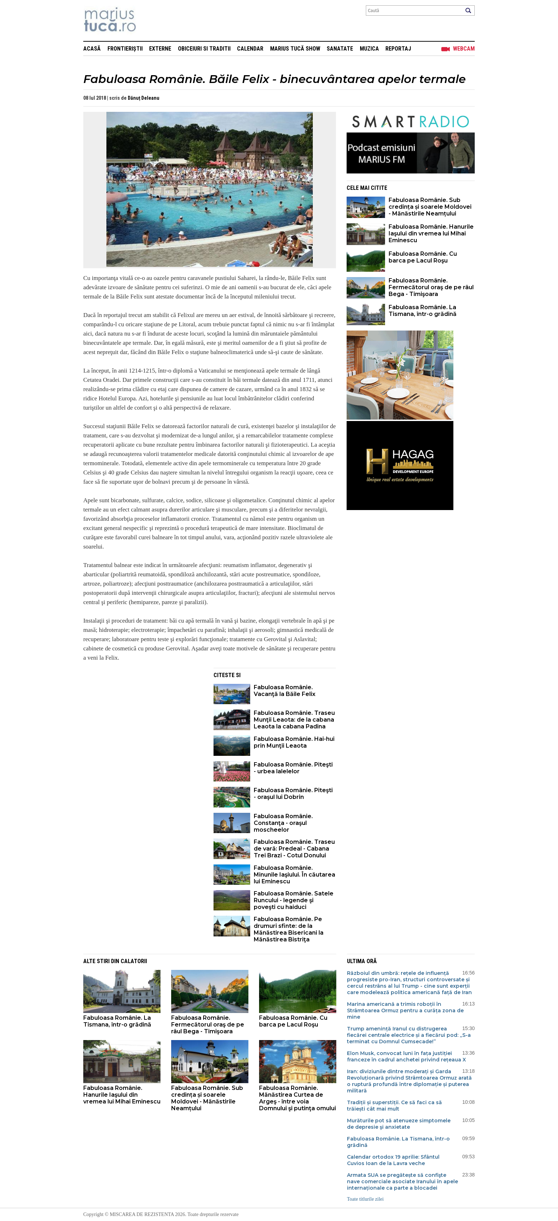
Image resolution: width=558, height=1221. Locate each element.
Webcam (464, 48)
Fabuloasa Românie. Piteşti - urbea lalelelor (293, 768)
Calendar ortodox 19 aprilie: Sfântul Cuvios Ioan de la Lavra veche (393, 1160)
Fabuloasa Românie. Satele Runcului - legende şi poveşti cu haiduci (293, 900)
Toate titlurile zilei (365, 1199)
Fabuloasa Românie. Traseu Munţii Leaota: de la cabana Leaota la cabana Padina (294, 720)
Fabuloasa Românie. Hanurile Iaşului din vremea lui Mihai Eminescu (431, 233)
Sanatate (340, 48)
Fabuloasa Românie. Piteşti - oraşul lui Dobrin (293, 793)
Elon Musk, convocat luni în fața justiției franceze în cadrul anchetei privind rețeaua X (406, 1056)
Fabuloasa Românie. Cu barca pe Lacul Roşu (423, 257)
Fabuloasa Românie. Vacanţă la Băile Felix (284, 690)
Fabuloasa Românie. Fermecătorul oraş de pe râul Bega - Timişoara (431, 287)
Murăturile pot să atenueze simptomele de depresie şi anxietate (399, 1123)
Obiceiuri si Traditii (204, 48)
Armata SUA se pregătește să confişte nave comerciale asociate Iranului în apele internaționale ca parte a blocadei (402, 1181)
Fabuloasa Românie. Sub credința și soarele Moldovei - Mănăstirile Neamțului (430, 207)
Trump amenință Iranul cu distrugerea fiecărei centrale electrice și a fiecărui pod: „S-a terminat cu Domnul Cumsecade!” (409, 1035)
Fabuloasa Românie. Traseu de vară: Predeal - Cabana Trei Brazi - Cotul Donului (294, 848)
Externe (160, 48)
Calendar (250, 48)
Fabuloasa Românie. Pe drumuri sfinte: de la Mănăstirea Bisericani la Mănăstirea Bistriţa (288, 929)
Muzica (369, 48)
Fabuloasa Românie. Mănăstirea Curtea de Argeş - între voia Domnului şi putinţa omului (297, 1098)
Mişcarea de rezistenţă (148, 20)
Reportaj (398, 48)
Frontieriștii (125, 48)
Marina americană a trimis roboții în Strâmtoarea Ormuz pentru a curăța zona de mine (405, 1010)
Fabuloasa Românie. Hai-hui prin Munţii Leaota (294, 742)
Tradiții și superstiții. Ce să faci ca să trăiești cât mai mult (394, 1105)
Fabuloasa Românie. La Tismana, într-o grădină (423, 310)
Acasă (92, 48)
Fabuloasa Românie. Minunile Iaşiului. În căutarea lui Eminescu (294, 874)
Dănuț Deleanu (143, 98)
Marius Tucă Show (295, 48)
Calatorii (134, 961)
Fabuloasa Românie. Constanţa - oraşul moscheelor (283, 823)
